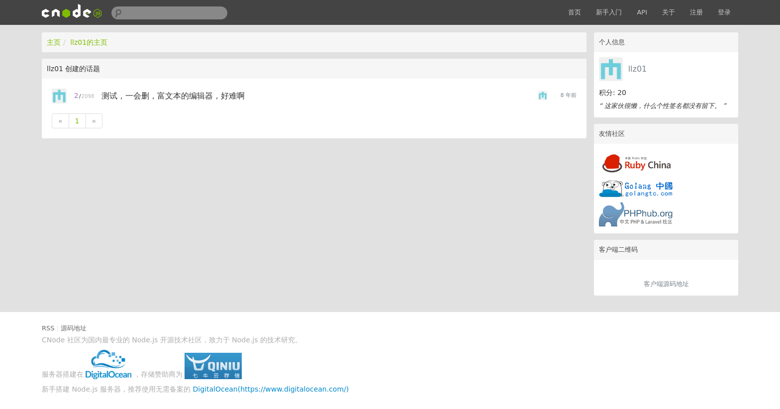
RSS (48, 328)
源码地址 (74, 328)
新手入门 (609, 12)
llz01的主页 (88, 42)
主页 (54, 42)
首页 (574, 12)
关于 (668, 12)
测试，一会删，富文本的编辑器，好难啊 (173, 96)
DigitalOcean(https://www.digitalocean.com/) (271, 389)
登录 (724, 12)
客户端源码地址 (666, 284)
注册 (696, 12)
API (642, 12)
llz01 (637, 69)
